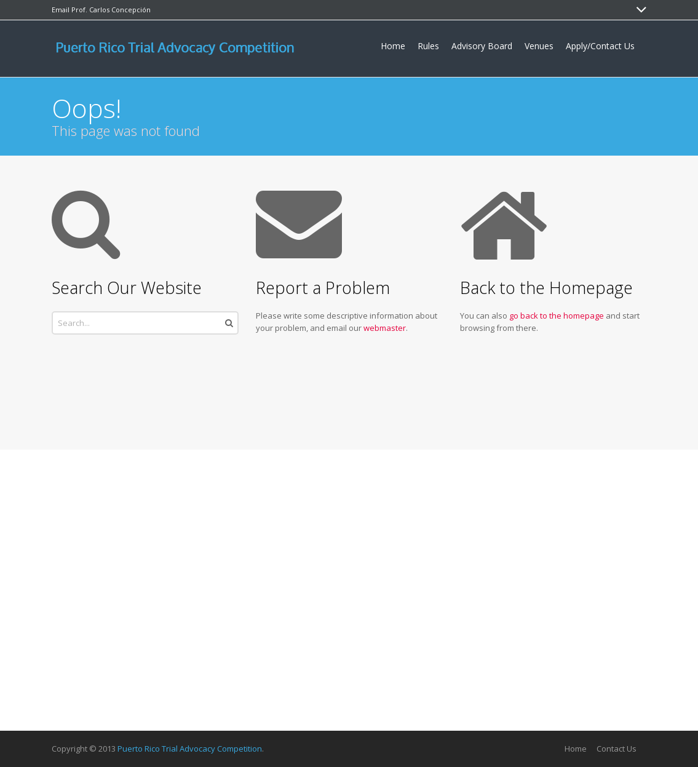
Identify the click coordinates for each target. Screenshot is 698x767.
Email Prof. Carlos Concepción (101, 9)
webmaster (384, 327)
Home (576, 748)
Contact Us (617, 748)
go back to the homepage (556, 315)
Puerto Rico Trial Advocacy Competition (189, 748)
